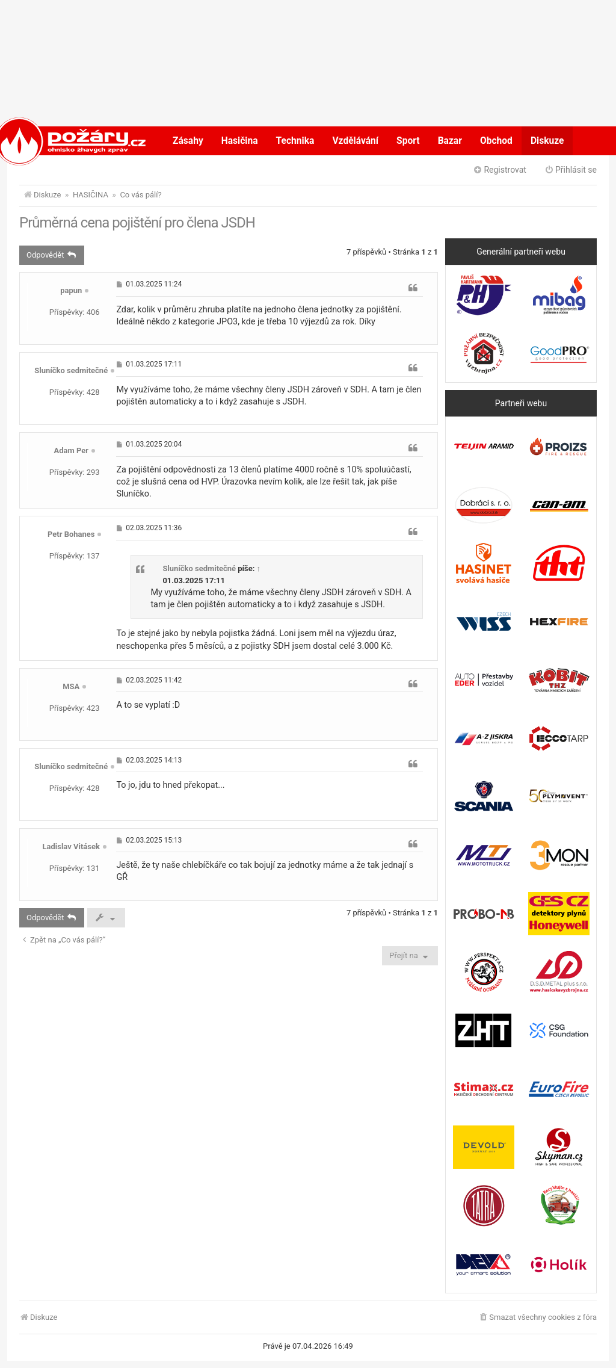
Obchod (496, 140)
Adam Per (71, 450)
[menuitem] (537, 1317)
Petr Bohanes (71, 534)
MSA (71, 686)
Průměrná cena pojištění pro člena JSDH (137, 222)
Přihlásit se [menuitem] (570, 170)
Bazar (450, 140)
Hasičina (239, 140)
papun (71, 290)
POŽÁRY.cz (58, 140)
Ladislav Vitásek (71, 846)
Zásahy (188, 140)
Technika (295, 140)
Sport (408, 140)
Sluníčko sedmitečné (71, 370)
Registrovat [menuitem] (499, 170)
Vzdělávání (355, 140)
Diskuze (547, 140)
